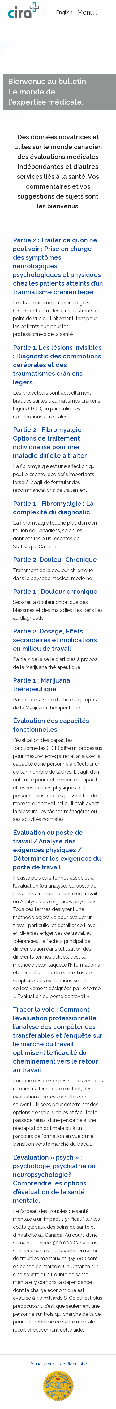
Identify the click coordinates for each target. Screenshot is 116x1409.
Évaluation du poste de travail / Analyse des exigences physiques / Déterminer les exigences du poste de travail (57, 850)
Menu (90, 13)
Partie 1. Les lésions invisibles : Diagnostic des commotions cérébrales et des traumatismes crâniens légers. (57, 365)
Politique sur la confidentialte (58, 1363)
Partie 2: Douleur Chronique (55, 559)
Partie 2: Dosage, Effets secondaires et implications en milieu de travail (55, 640)
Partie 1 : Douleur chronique (55, 591)
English (64, 12)
